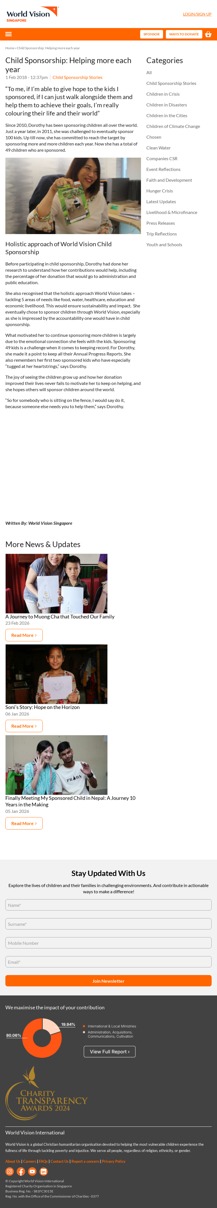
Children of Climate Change (173, 126)
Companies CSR (161, 158)
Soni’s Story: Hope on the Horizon (42, 707)
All (149, 72)
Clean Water (158, 147)
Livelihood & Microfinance (171, 212)
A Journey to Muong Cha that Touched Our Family (59, 617)
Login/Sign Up (197, 14)
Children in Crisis (163, 94)
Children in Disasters (166, 104)
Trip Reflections (161, 233)
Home (9, 48)
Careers (29, 1161)
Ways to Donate (184, 34)
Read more (22, 635)
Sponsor (152, 34)
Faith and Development (169, 180)
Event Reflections (163, 169)
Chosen (153, 137)
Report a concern (85, 1161)
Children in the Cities (166, 115)
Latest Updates (161, 201)
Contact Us (60, 1161)
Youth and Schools (164, 244)
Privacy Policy (113, 1161)
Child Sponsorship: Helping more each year (48, 48)
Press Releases (160, 223)
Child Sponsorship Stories (78, 77)
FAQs (43, 1161)
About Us (12, 1161)
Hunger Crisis (159, 190)
